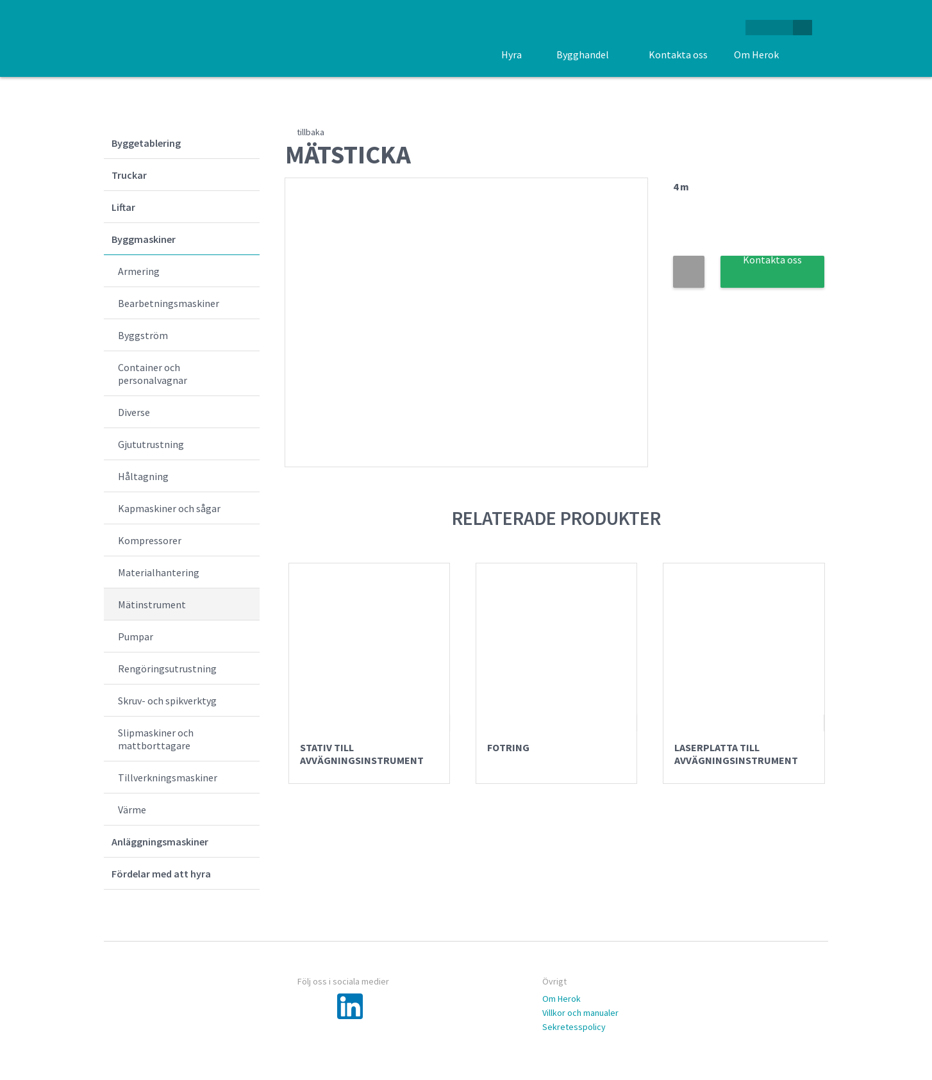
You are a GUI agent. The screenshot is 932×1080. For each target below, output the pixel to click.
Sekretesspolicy (574, 1027)
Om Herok (561, 998)
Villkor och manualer (580, 1012)
